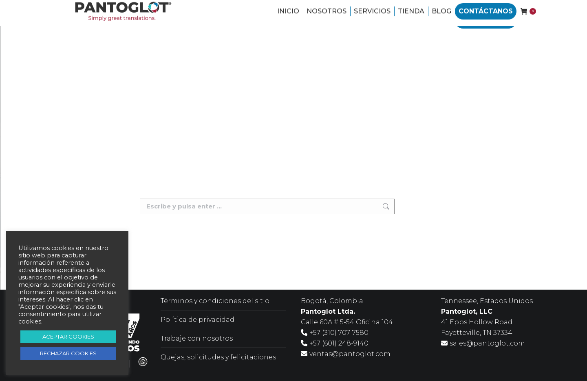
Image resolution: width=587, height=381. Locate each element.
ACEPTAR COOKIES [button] (68, 336)
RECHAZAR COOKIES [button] (68, 353)
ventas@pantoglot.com (350, 354)
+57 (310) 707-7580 (339, 333)
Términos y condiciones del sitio (215, 301)
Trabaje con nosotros (197, 338)
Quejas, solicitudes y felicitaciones (218, 357)
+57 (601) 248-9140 (339, 343)
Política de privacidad (197, 319)
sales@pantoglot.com (487, 343)
